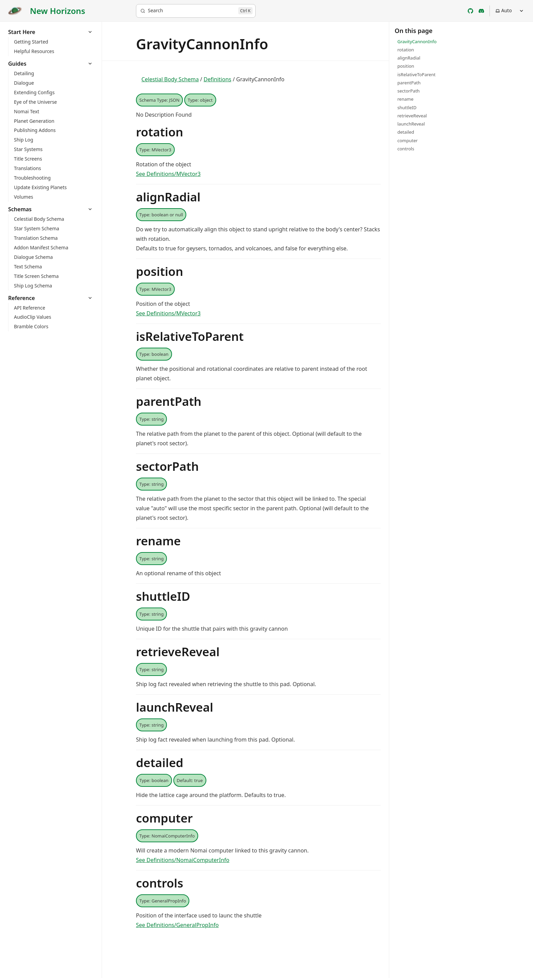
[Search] (196, 11)
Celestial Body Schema (170, 79)
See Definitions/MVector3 (168, 174)
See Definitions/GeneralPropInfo (177, 925)
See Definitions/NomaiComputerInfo (182, 860)
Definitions (217, 79)
